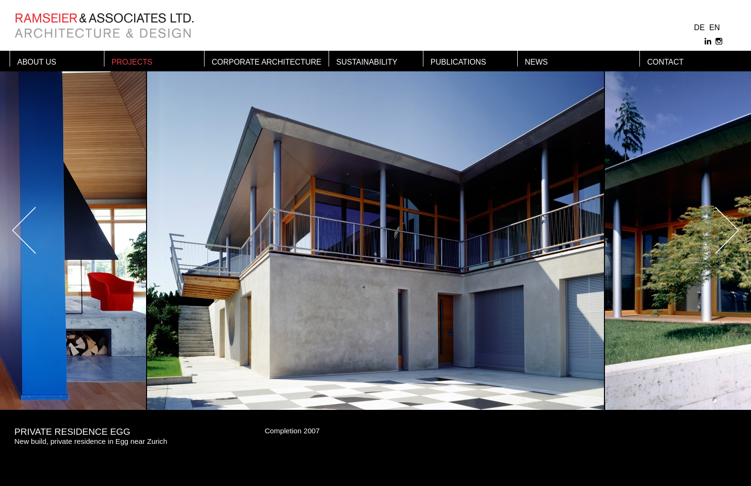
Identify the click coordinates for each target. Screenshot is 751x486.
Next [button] (703, 230)
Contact (665, 62)
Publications (458, 62)
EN (714, 27)
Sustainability (367, 62)
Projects (132, 62)
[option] (375, 230)
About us (37, 62)
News (536, 62)
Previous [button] (48, 230)
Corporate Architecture (266, 62)
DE (699, 27)
